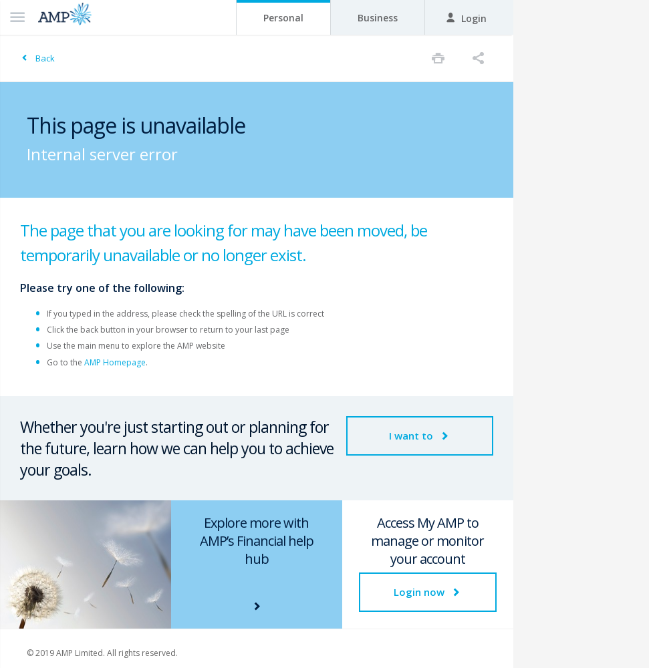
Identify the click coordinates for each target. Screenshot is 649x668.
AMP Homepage (115, 362)
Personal (283, 17)
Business (378, 17)
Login (466, 18)
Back (45, 58)
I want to (419, 435)
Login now (428, 592)
